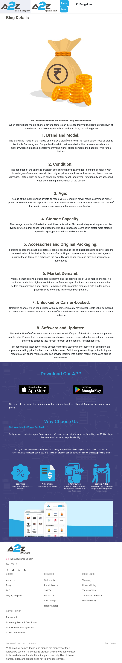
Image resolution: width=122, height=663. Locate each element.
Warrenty (87, 580)
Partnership (12, 617)
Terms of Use (89, 590)
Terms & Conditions (92, 595)
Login (63, 9)
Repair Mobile (51, 585)
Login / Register (14, 595)
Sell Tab (48, 590)
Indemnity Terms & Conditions (22, 622)
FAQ (8, 590)
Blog (8, 585)
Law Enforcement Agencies (20, 627)
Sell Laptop (50, 600)
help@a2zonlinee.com (20, 558)
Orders (64, 3)
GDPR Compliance (16, 632)
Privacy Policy (89, 585)
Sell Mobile (50, 580)
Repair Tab (49, 595)
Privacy (32, 643)
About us (11, 580)
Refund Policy (89, 600)
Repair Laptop (51, 605)
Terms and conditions (15, 643)
